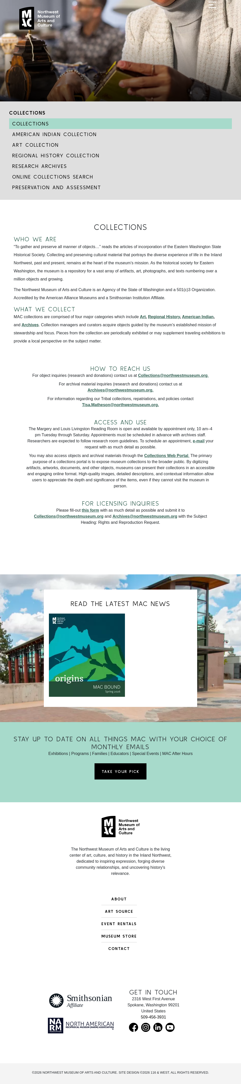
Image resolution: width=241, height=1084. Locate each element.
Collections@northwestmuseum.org (68, 516)
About (119, 899)
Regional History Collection (56, 155)
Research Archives (39, 166)
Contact (119, 948)
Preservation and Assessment (56, 187)
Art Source (119, 911)
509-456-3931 (153, 1017)
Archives (30, 325)
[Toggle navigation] (212, 20)
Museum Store (119, 936)
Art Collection (35, 145)
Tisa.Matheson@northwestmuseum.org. (120, 405)
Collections (27, 113)
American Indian (197, 317)
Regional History (164, 317)
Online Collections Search (52, 177)
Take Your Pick (120, 771)
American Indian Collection (54, 134)
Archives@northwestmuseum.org (145, 516)
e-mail (199, 441)
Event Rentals (119, 923)
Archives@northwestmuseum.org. (120, 390)
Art (143, 317)
